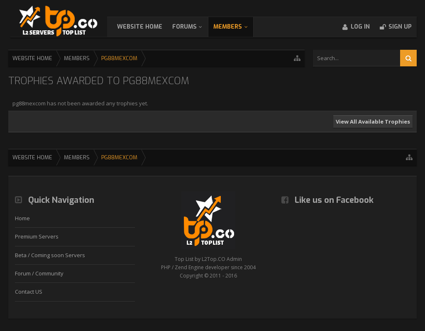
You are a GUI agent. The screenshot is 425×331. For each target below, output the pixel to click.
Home (22, 218)
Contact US (28, 291)
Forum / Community (39, 273)
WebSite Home (148, 27)
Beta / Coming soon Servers (50, 255)
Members (236, 27)
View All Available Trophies (373, 121)
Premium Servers (37, 236)
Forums (193, 27)
